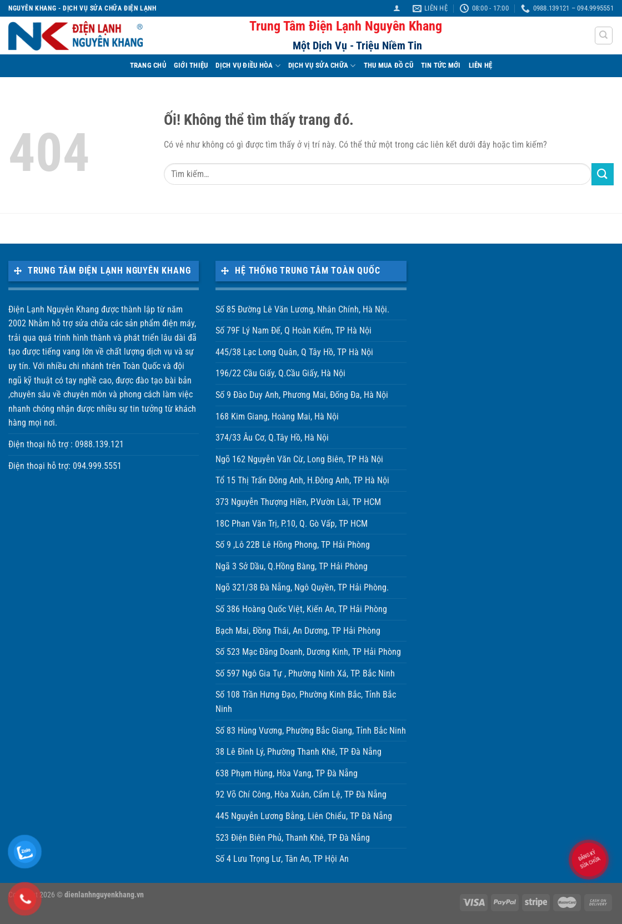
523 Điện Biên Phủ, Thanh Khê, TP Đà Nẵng (292, 837)
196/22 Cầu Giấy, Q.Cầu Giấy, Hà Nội (280, 373)
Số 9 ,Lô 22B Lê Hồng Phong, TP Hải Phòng (292, 544)
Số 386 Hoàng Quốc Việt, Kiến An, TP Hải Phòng (301, 609)
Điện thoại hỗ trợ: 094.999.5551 (65, 466)
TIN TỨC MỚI (441, 65)
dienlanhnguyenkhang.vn (104, 895)
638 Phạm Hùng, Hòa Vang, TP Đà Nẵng (286, 773)
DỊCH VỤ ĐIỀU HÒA (247, 65)
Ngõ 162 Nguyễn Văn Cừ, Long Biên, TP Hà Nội (299, 459)
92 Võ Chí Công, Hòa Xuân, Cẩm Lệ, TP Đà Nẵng (301, 794)
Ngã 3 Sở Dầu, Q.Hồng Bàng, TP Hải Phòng (291, 566)
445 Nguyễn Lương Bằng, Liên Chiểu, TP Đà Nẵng (303, 816)
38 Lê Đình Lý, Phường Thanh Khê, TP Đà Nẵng (298, 751)
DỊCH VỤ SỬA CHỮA (322, 65)
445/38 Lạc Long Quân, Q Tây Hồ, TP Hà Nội (294, 352)
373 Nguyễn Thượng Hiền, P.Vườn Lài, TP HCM (298, 502)
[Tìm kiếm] (604, 35)
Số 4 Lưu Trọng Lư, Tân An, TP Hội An (282, 859)
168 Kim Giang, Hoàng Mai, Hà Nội (277, 416)
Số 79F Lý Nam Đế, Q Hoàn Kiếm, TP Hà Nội (293, 330)
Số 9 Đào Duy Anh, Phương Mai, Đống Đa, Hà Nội (301, 395)
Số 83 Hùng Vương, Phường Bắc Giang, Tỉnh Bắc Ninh (310, 730)
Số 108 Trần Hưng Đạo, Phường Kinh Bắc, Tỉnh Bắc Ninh (305, 701)
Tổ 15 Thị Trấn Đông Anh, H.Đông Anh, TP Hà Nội (302, 480)
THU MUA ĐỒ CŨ (388, 65)
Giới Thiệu (191, 65)
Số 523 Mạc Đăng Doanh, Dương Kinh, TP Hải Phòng (308, 652)
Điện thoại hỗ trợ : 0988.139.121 (66, 444)
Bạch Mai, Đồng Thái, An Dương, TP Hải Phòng (297, 630)
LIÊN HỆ (481, 65)
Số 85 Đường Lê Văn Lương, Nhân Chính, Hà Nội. (302, 309)
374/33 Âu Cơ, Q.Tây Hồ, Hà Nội (272, 437)
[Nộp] (602, 174)
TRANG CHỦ (148, 65)
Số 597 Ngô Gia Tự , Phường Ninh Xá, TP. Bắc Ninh (305, 673)
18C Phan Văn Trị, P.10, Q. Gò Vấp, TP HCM (291, 523)
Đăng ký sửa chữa (588, 859)
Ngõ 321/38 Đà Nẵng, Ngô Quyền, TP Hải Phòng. (302, 587)
